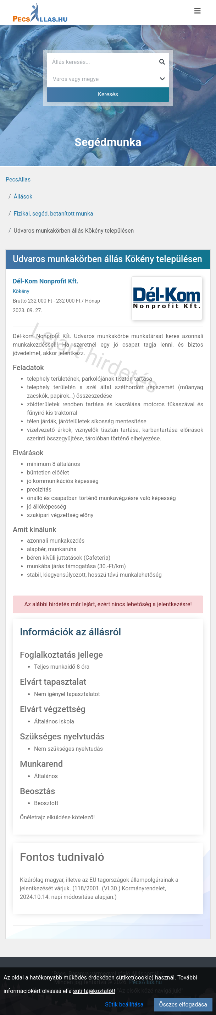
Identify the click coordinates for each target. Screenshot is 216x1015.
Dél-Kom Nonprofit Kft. (45, 281)
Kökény (21, 291)
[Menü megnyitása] (197, 11)
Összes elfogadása (183, 1004)
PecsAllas (18, 179)
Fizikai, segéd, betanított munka (53, 213)
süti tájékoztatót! (94, 991)
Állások (23, 196)
